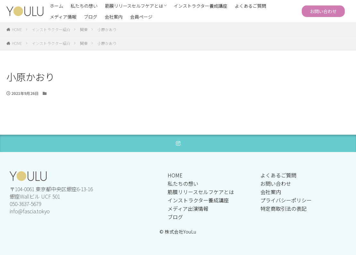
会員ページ (141, 16)
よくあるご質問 (250, 6)
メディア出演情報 (188, 208)
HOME (17, 29)
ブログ (90, 16)
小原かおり (107, 29)
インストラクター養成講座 (200, 6)
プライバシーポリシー (286, 200)
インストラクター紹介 (51, 29)
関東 (84, 29)
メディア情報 (63, 16)
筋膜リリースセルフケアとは (134, 6)
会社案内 (114, 16)
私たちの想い (84, 6)
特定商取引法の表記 (283, 208)
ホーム (56, 6)
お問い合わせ (323, 11)
